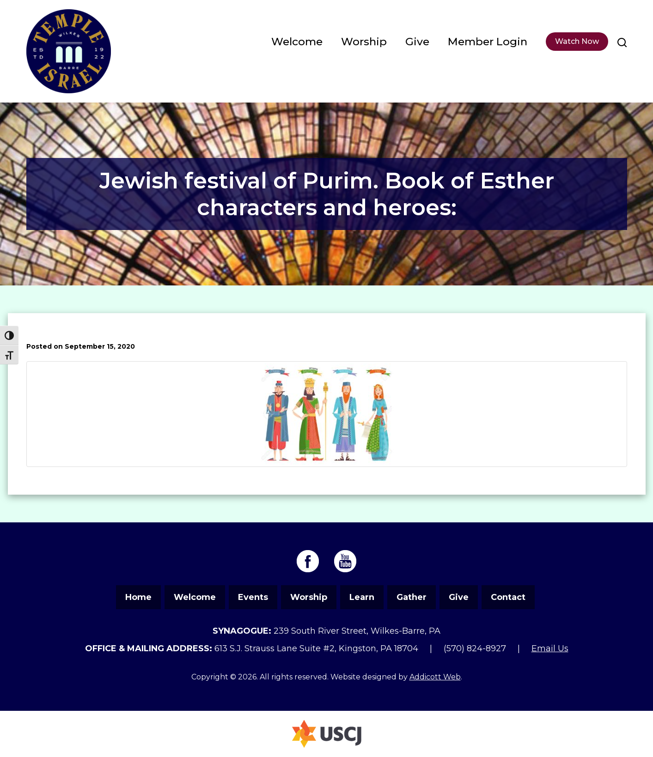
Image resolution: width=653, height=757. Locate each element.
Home (138, 597)
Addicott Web (435, 676)
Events (253, 597)
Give (417, 41)
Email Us (549, 648)
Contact (508, 597)
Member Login (487, 41)
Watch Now (577, 41)
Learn (361, 597)
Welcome (297, 41)
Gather (412, 597)
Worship (364, 41)
